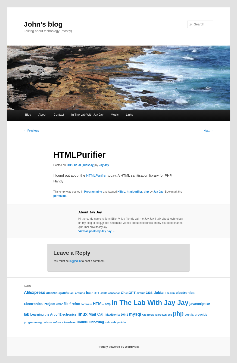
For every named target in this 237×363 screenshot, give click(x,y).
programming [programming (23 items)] (33, 322)
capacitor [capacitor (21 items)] (114, 293)
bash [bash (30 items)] (90, 293)
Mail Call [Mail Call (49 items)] (96, 314)
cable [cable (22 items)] (103, 292)
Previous (31, 130)
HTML (121, 191)
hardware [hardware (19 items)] (86, 304)
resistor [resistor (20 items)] (47, 322)
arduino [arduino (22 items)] (80, 292)
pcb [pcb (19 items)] (170, 314)
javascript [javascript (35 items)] (198, 304)
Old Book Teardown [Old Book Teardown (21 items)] (154, 314)
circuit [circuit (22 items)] (141, 292)
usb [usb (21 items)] (107, 322)
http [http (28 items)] (108, 304)
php (146, 191)
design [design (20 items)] (171, 293)
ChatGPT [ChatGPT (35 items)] (128, 293)
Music (114, 114)
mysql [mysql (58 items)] (135, 314)
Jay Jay (104, 165)
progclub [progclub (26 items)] (201, 314)
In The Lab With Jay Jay (87, 114)
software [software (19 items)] (58, 322)
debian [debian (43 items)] (160, 292)
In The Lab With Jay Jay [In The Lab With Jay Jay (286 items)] (150, 302)
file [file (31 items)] (66, 304)
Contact (58, 114)
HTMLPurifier (96, 175)
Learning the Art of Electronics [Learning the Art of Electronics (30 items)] (53, 314)
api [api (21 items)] (72, 293)
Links (129, 114)
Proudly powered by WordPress (118, 346)
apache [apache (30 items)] (64, 293)
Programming (93, 191)
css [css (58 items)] (149, 292)
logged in (75, 261)
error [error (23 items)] (59, 304)
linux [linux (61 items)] (82, 314)
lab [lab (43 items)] (26, 314)
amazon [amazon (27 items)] (52, 293)
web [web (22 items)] (113, 322)
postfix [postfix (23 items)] (189, 314)
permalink (59, 195)
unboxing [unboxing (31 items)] (96, 322)
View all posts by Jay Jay (96, 231)
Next (208, 130)
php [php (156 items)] (178, 313)
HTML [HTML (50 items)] (98, 303)
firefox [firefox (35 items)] (74, 304)
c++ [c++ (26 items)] (97, 293)
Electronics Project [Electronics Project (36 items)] (39, 304)
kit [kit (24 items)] (208, 304)
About (42, 114)
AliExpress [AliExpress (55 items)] (34, 292)
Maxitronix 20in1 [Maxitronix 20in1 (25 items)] (117, 314)
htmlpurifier (134, 191)
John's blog (43, 24)
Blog (28, 114)
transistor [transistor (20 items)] (70, 322)
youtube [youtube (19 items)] (121, 322)
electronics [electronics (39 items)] (185, 293)
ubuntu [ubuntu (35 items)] (82, 322)
